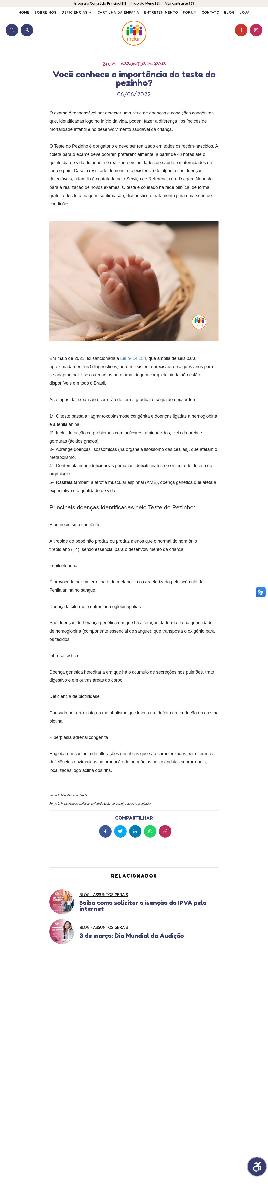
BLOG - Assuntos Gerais (134, 64)
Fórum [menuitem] (190, 12)
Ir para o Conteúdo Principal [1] (100, 3)
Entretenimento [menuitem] (161, 12)
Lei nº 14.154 (133, 358)
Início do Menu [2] (145, 3)
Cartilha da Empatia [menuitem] (118, 12)
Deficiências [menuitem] (77, 12)
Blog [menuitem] (229, 12)
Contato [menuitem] (210, 12)
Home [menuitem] (23, 12)
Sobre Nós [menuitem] (45, 12)
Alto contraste (179, 3)
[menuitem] (245, 12)
